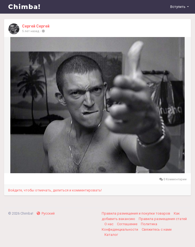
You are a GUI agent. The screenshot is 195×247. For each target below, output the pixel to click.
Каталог (111, 235)
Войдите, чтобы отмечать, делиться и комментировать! (55, 190)
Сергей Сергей (35, 26)
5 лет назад (30, 31)
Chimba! (24, 7)
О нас (109, 224)
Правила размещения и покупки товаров (136, 213)
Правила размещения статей (163, 219)
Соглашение (127, 224)
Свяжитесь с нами (157, 229)
